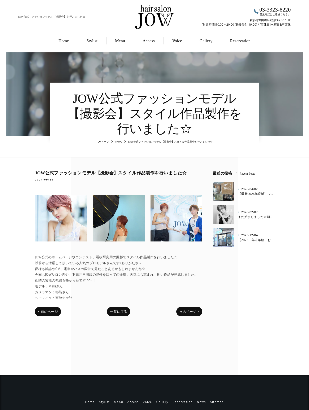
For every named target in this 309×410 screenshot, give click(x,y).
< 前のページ (48, 311)
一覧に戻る (118, 311)
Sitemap (217, 364)
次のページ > (189, 311)
